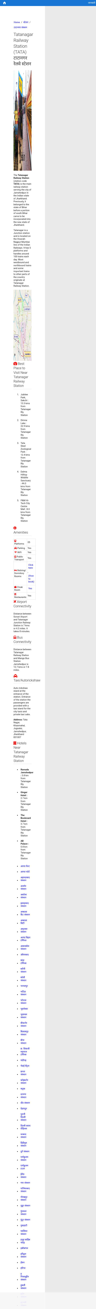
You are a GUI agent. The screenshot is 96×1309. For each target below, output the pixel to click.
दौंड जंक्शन (25, 1103)
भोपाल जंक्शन (23, 1002)
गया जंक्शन (25, 1182)
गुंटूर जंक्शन (25, 1219)
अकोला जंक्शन (24, 896)
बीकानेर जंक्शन (24, 1024)
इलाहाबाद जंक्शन (25, 905)
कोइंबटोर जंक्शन (24, 1082)
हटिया (23, 1268)
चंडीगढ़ (23, 1060)
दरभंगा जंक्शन (23, 1096)
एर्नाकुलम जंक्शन (24, 1158)
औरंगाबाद (25, 954)
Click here (30, 566)
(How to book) (31, 578)
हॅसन (22, 1262)
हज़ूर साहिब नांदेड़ (25, 1241)
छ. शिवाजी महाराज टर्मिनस (25, 1051)
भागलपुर (24, 986)
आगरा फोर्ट (25, 871)
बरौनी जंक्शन (23, 970)
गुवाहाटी (24, 1225)
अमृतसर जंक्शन (24, 930)
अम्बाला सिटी (24, 922)
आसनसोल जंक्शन (25, 947)
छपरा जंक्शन (23, 1073)
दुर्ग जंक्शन (25, 1151)
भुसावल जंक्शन (24, 1016)
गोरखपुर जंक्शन (24, 1198)
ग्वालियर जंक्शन (24, 1232)
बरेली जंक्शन (23, 979)
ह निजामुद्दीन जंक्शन (25, 1276)
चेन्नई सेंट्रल (25, 1066)
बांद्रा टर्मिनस (23, 962)
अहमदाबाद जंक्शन (25, 879)
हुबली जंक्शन (23, 1287)
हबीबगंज (24, 1248)
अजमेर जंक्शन (23, 887)
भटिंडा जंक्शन (23, 993)
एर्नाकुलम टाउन (24, 1167)
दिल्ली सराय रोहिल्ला (25, 1127)
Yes (30, 588)
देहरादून (24, 1108)
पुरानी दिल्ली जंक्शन (23, 1117)
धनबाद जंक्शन (23, 1136)
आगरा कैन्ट (25, 866)
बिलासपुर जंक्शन (24, 1033)
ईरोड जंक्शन (23, 1176)
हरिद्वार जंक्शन (23, 1255)
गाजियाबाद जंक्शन (25, 1190)
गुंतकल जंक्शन (23, 1213)
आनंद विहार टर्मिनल (25, 939)
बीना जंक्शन (23, 1041)
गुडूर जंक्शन (25, 1205)
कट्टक (23, 1088)
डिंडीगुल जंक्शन (24, 1144)
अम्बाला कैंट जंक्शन (25, 913)
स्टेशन (25, 22)
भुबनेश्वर (24, 1008)
